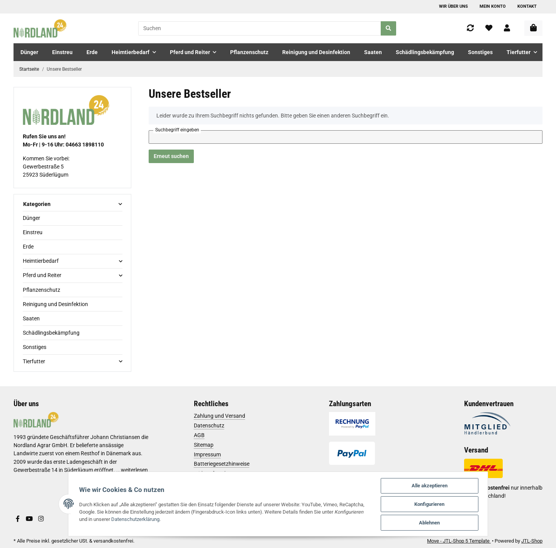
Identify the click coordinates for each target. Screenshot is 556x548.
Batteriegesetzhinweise (221, 464)
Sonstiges (34, 347)
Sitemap (204, 445)
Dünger (31, 218)
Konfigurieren (436, 503)
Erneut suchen (171, 156)
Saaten (31, 318)
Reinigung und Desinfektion (55, 304)
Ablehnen (435, 522)
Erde (28, 246)
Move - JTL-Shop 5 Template (459, 541)
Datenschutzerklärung (115, 518)
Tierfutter (34, 361)
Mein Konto (493, 6)
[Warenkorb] (533, 28)
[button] (507, 28)
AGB (199, 435)
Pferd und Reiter (42, 275)
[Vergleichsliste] (470, 28)
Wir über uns (453, 6)
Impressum (207, 454)
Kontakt (527, 6)
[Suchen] (259, 28)
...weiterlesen (132, 470)
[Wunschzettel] (489, 28)
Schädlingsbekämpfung (51, 333)
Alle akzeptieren (436, 484)
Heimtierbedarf (41, 261)
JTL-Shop (531, 541)
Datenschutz (209, 425)
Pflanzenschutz (41, 290)
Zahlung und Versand (219, 416)
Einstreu (32, 232)
